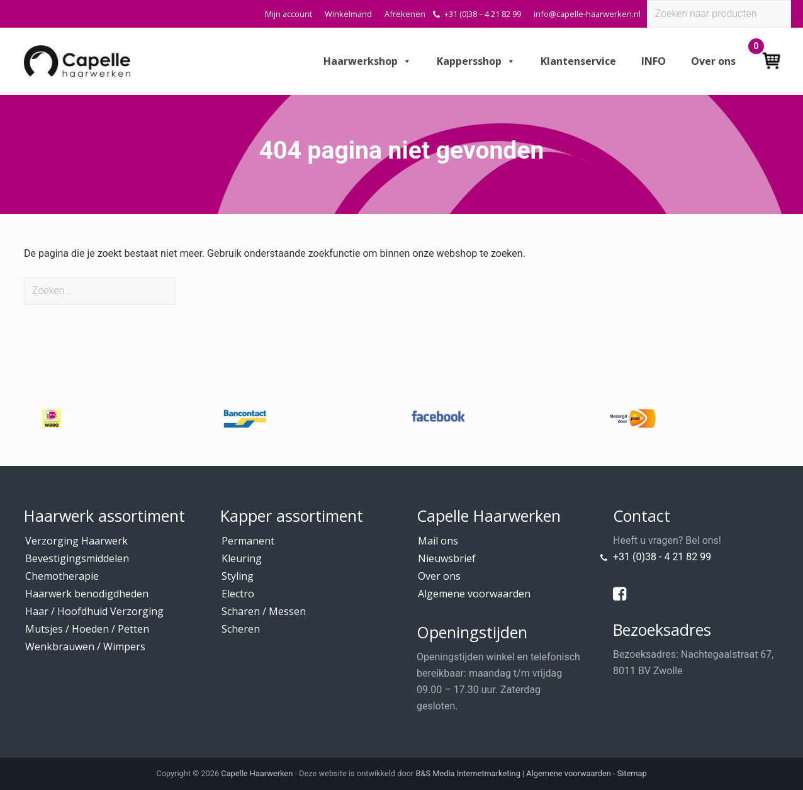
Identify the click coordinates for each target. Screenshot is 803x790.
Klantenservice (578, 61)
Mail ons (438, 541)
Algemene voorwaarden (474, 594)
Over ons (713, 61)
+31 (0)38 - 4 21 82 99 (662, 557)
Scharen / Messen (264, 611)
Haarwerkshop (367, 61)
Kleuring (242, 558)
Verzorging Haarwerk (76, 541)
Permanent (248, 541)
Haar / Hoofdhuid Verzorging (94, 611)
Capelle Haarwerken (257, 773)
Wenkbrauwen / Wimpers (85, 646)
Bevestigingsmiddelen (77, 558)
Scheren (241, 629)
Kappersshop (476, 61)
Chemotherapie (62, 576)
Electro (238, 594)
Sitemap (632, 773)
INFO (653, 61)
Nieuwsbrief (447, 558)
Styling (238, 576)
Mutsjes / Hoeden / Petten (87, 629)
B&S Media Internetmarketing (468, 773)
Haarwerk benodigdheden (87, 594)
